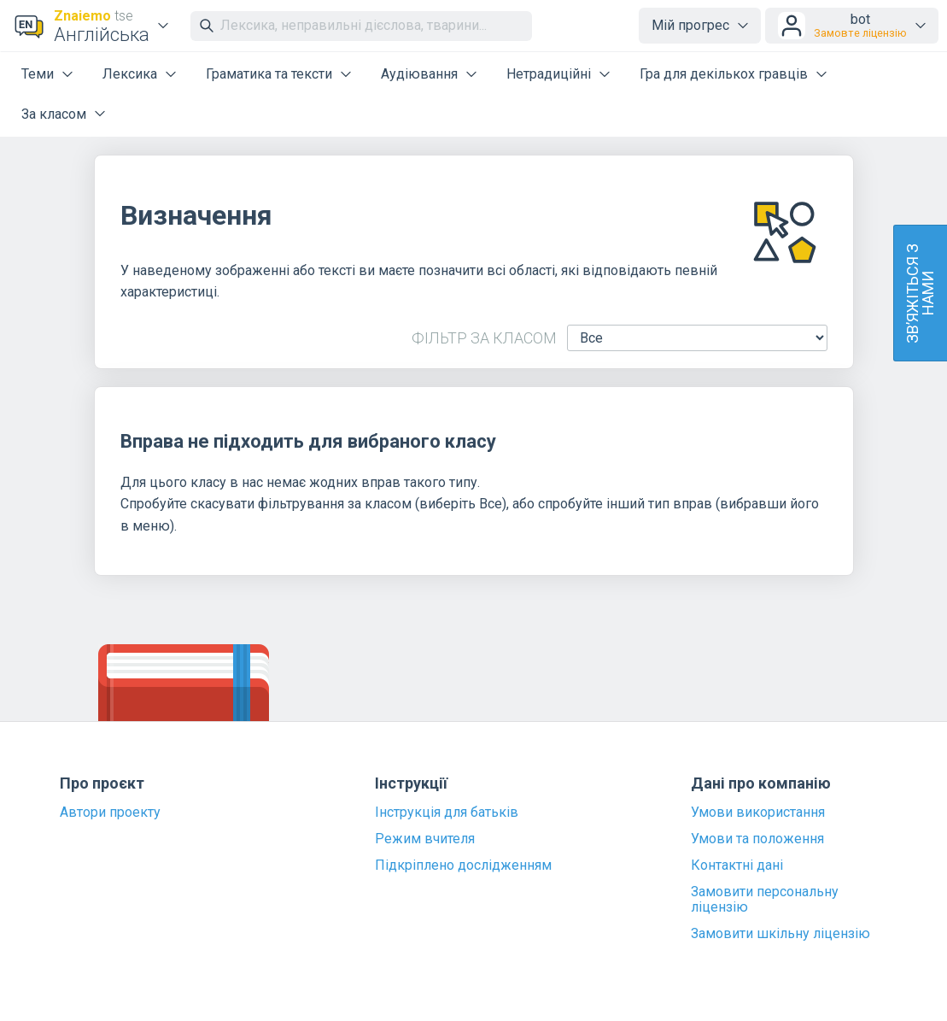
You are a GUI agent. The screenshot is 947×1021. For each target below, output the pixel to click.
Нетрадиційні (548, 74)
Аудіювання (419, 74)
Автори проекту (110, 812)
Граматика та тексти (269, 74)
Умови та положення (757, 839)
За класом (53, 114)
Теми (37, 74)
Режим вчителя (425, 839)
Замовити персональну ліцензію (765, 899)
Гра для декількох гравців (724, 74)
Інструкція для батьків (446, 812)
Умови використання (758, 812)
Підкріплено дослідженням (463, 865)
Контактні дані (737, 865)
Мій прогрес (690, 25)
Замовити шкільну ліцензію (780, 934)
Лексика (129, 74)
